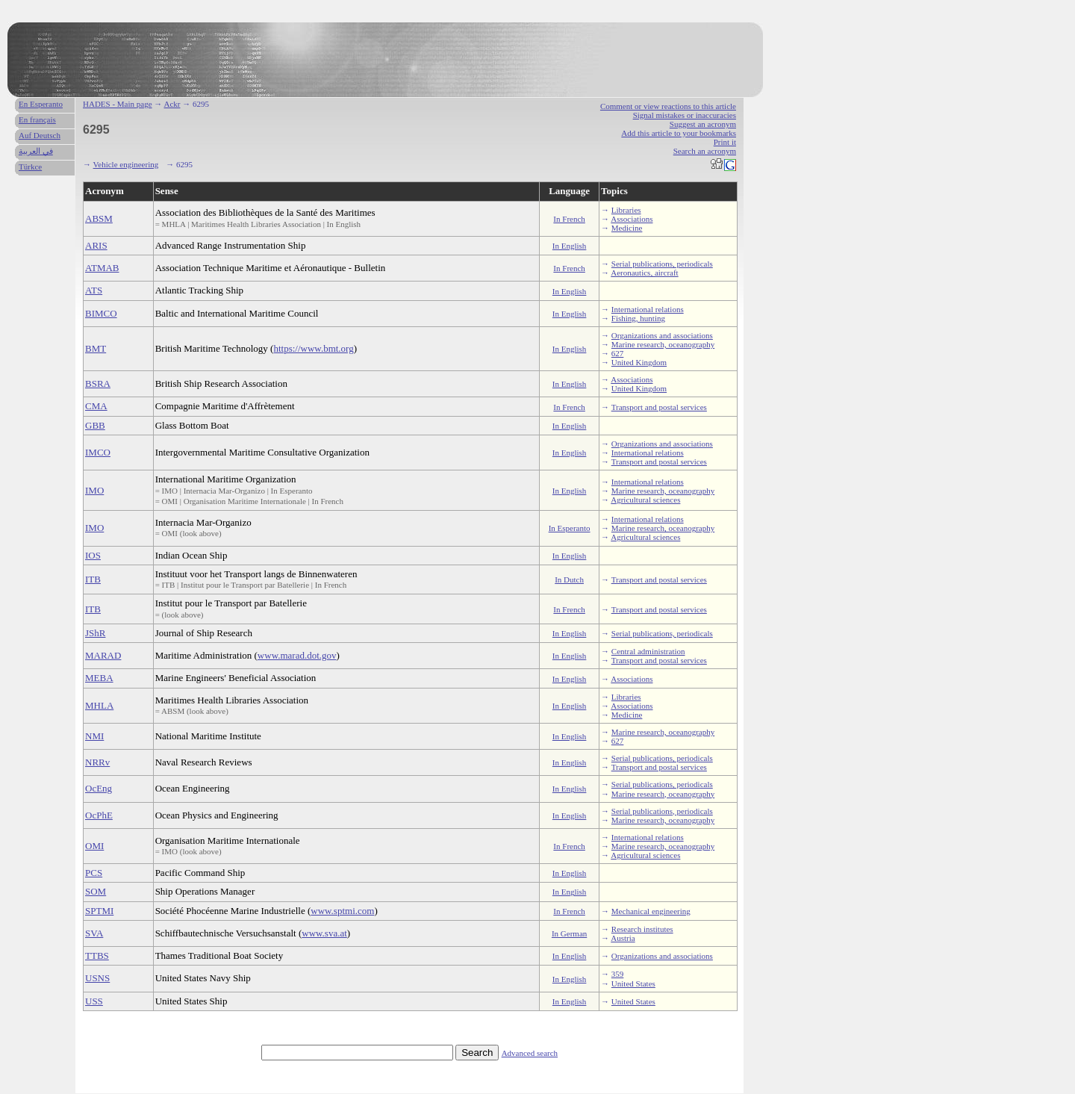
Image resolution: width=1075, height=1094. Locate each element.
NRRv (97, 762)
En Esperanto (41, 103)
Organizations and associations (662, 335)
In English (569, 245)
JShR (95, 632)
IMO (94, 490)
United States (633, 983)
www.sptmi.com (342, 910)
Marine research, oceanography (662, 344)
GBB (95, 425)
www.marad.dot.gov (297, 655)
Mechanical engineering (651, 911)
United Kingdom (639, 362)
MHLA (99, 705)
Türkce (30, 166)
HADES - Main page (117, 103)
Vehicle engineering (126, 164)
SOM (95, 891)
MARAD (103, 655)
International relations (647, 309)
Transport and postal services (659, 407)
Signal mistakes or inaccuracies (684, 115)
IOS (93, 555)
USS (94, 1001)
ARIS (96, 245)
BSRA (97, 383)
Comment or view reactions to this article (668, 106)
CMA (96, 405)
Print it (725, 141)
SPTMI (99, 910)
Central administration (648, 651)
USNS (97, 977)
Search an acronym (704, 150)
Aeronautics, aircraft (644, 272)
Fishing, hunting (638, 318)
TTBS (97, 955)
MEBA (99, 677)
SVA (94, 933)
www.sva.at (324, 933)
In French (569, 218)
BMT (95, 348)
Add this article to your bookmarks (678, 132)
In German (569, 933)
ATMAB (102, 267)
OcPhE (99, 815)
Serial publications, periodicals (662, 263)
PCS (93, 872)
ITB (93, 579)
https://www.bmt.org (313, 348)
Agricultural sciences (645, 499)
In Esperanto (570, 527)
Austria (623, 937)
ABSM (99, 218)
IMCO (97, 452)
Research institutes (642, 928)
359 (617, 973)
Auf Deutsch (39, 135)
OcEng (98, 788)
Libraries (626, 209)
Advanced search (530, 1052)
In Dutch (569, 579)
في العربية (36, 150)
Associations (631, 218)
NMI (94, 736)
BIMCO (101, 313)
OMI (94, 845)
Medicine (627, 227)
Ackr (171, 103)
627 (617, 353)
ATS (93, 290)
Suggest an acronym (703, 123)
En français (37, 119)
